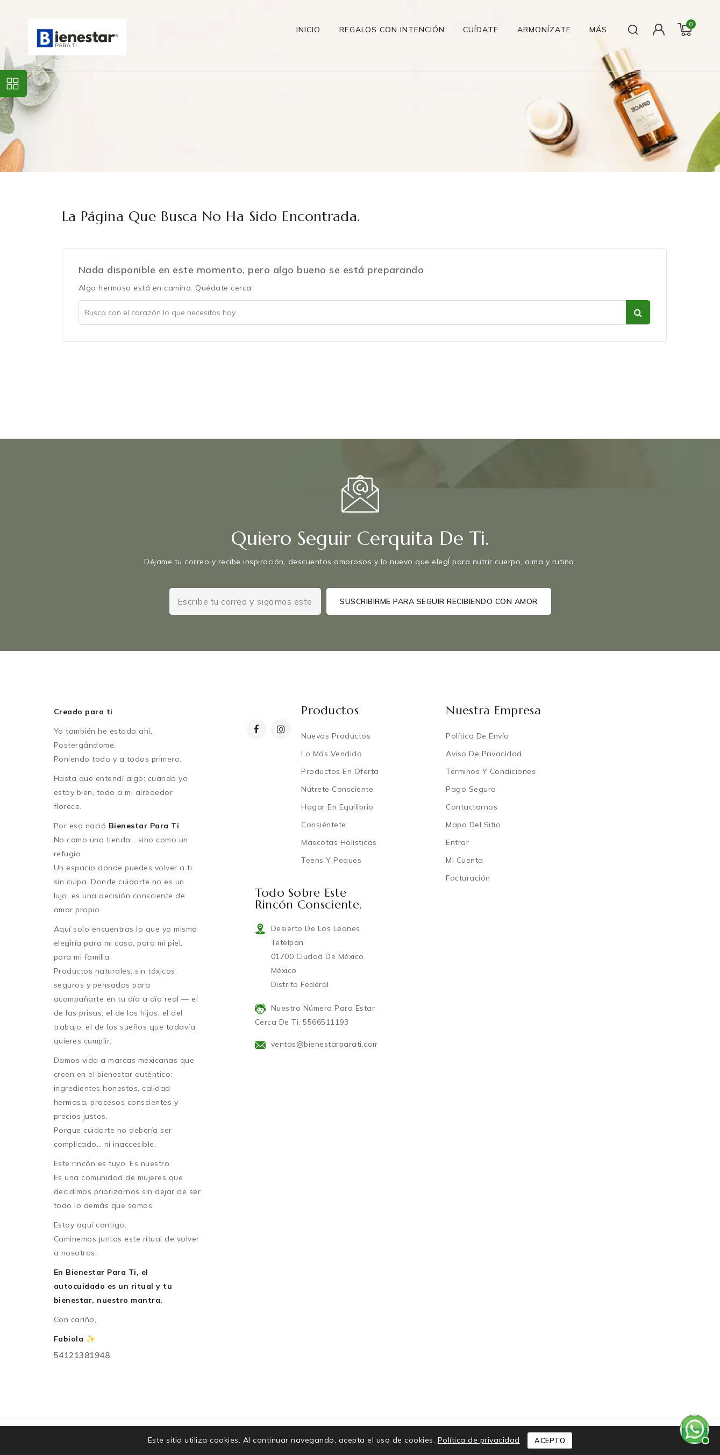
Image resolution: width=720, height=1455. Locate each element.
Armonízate (544, 29)
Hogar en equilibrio (338, 807)
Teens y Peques (332, 860)
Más (598, 29)
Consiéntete (324, 824)
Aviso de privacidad (484, 753)
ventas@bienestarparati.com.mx (331, 1044)
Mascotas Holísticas (339, 842)
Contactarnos (472, 807)
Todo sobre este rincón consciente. (308, 898)
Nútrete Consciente (338, 789)
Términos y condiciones (491, 771)
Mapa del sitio (473, 824)
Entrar (457, 842)
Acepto (549, 1440)
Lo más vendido (332, 753)
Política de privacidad (479, 1440)
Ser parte (638, 312)
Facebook (258, 729)
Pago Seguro (471, 789)
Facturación (468, 878)
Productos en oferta (341, 771)
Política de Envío (478, 736)
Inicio (308, 29)
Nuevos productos (336, 736)
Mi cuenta (465, 860)
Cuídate (480, 29)
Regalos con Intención (392, 29)
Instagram (282, 729)
